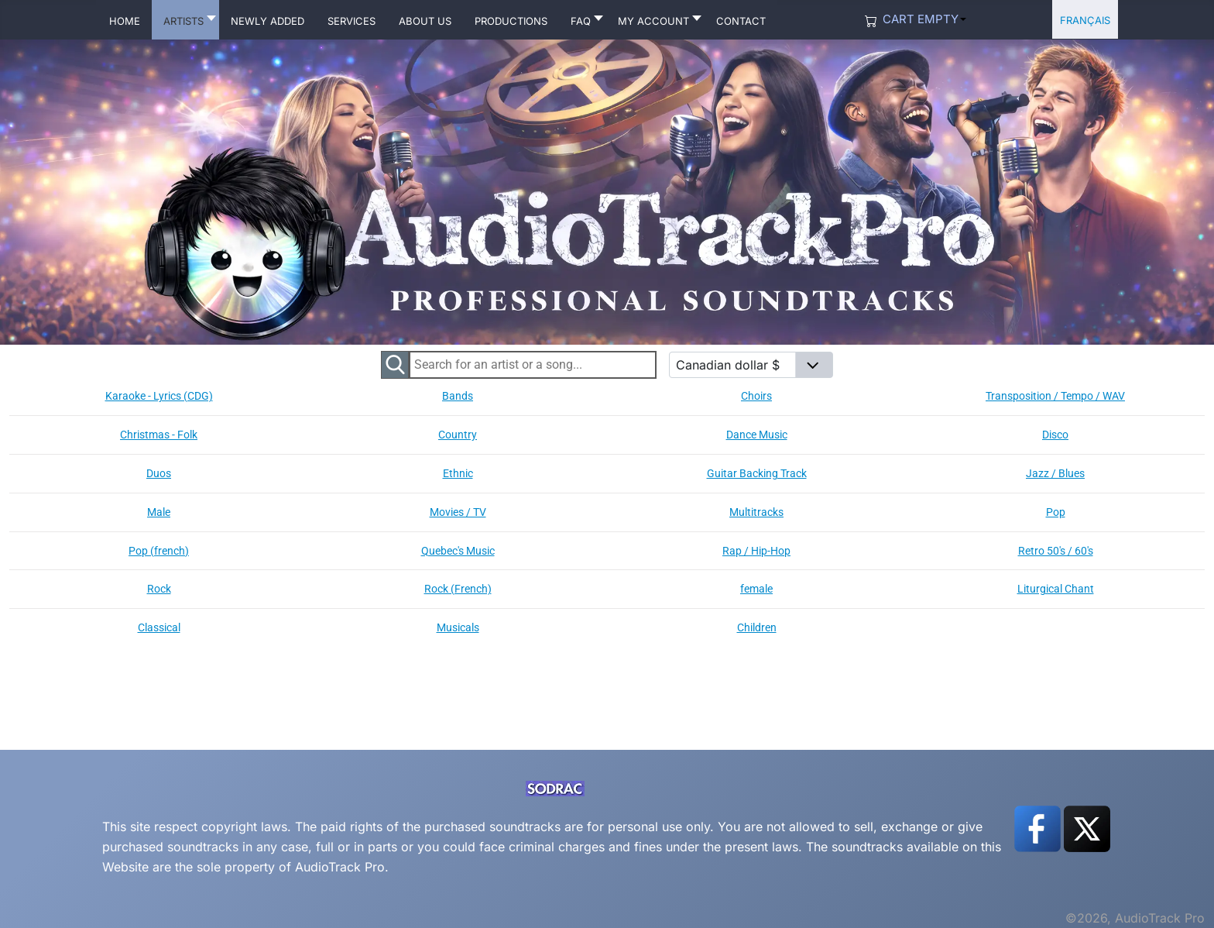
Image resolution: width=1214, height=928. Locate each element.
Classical (159, 627)
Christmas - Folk (158, 434)
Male (158, 512)
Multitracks (756, 512)
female (756, 589)
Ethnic (458, 473)
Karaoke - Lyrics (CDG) (159, 396)
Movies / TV (458, 512)
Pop (1055, 512)
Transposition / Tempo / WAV (1055, 396)
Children (757, 627)
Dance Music (756, 434)
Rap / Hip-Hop (756, 551)
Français (1085, 19)
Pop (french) (159, 551)
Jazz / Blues (1055, 473)
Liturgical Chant (1055, 589)
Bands (457, 396)
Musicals (458, 627)
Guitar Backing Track (757, 473)
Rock (159, 589)
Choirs (756, 396)
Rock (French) (458, 589)
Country (457, 434)
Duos (158, 473)
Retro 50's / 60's (1055, 551)
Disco (1055, 434)
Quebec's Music (458, 551)
